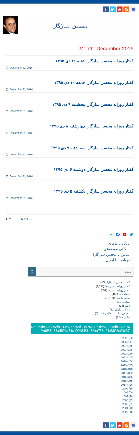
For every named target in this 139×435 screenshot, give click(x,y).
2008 (127, 392)
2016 (127, 376)
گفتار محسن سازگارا (118, 282)
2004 (127, 408)
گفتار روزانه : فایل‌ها (119, 290)
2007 (127, 396)
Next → (26, 219)
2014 (127, 384)
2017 (127, 373)
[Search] (32, 272)
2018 (127, 369)
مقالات (126, 301)
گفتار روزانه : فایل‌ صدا (117, 286)
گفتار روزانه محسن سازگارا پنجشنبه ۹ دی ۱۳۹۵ (92, 104)
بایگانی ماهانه (48, 38)
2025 (127, 341)
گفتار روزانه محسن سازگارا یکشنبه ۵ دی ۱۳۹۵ (93, 191)
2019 (127, 365)
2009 (127, 388)
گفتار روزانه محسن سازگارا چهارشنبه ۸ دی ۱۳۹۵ (91, 126)
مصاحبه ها (124, 294)
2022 (127, 353)
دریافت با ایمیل (125, 38)
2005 (127, 404)
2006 (127, 400)
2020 (127, 361)
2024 (127, 345)
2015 (127, 380)
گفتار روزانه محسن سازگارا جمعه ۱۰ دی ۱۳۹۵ (93, 82)
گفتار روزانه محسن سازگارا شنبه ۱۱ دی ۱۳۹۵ (94, 61)
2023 (127, 349)
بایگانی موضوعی (71, 38)
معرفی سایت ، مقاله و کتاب (114, 313)
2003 (127, 411)
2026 (127, 338)
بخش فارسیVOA (117, 297)
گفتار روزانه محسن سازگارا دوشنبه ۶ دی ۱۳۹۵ (93, 169)
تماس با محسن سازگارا (98, 38)
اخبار (127, 305)
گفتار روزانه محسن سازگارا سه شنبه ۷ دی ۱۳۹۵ (92, 148)
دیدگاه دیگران (122, 309)
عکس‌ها (125, 317)
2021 (127, 357)
